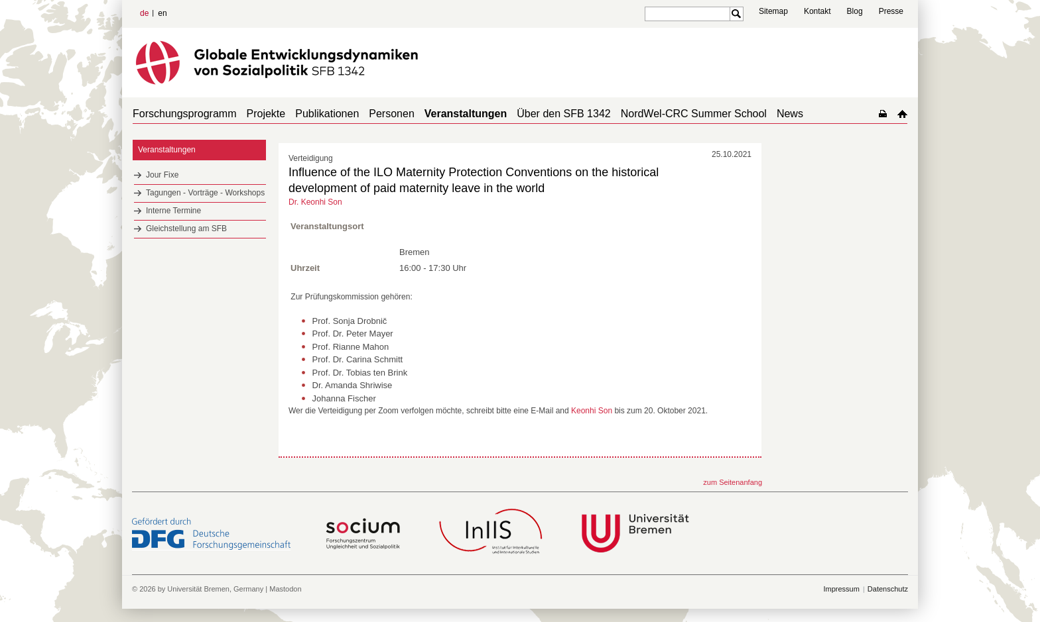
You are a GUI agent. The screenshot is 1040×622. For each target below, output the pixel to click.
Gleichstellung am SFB (186, 228)
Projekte (266, 113)
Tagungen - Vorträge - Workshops (205, 192)
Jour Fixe (162, 175)
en (162, 13)
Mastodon (285, 589)
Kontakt (817, 11)
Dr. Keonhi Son (315, 202)
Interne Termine (173, 210)
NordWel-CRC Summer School (694, 113)
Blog (855, 11)
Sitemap (773, 11)
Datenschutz (888, 589)
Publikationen (327, 113)
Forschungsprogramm (185, 113)
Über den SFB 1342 (563, 113)
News (790, 113)
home (902, 113)
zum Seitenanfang (732, 482)
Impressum (841, 589)
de (144, 13)
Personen (392, 113)
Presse (891, 11)
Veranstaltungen (465, 113)
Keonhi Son (591, 410)
